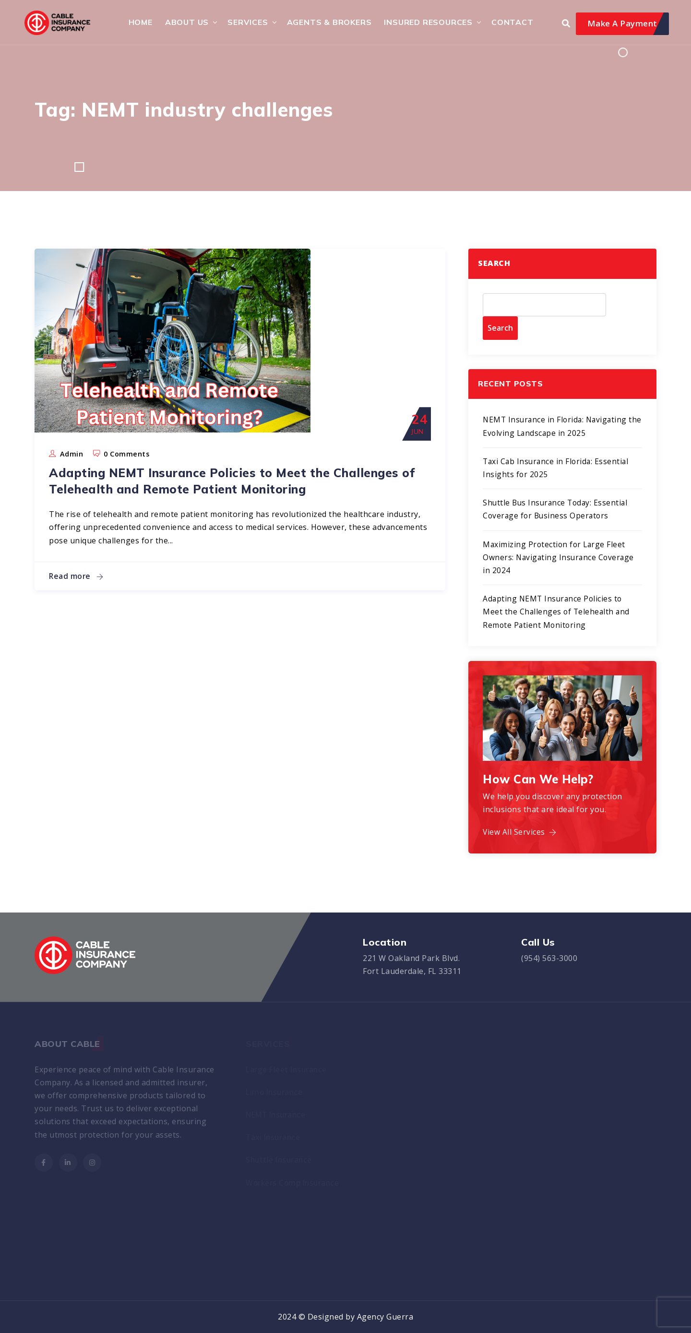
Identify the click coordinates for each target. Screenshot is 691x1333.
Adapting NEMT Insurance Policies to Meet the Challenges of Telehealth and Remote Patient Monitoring (209, 489)
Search (494, 264)
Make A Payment (622, 23)
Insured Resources (426, 22)
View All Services (520, 833)
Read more (77, 593)
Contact (510, 22)
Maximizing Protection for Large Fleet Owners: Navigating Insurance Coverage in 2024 (560, 558)
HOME (139, 22)
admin (71, 454)
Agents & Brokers (327, 22)
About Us (185, 22)
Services (246, 22)
